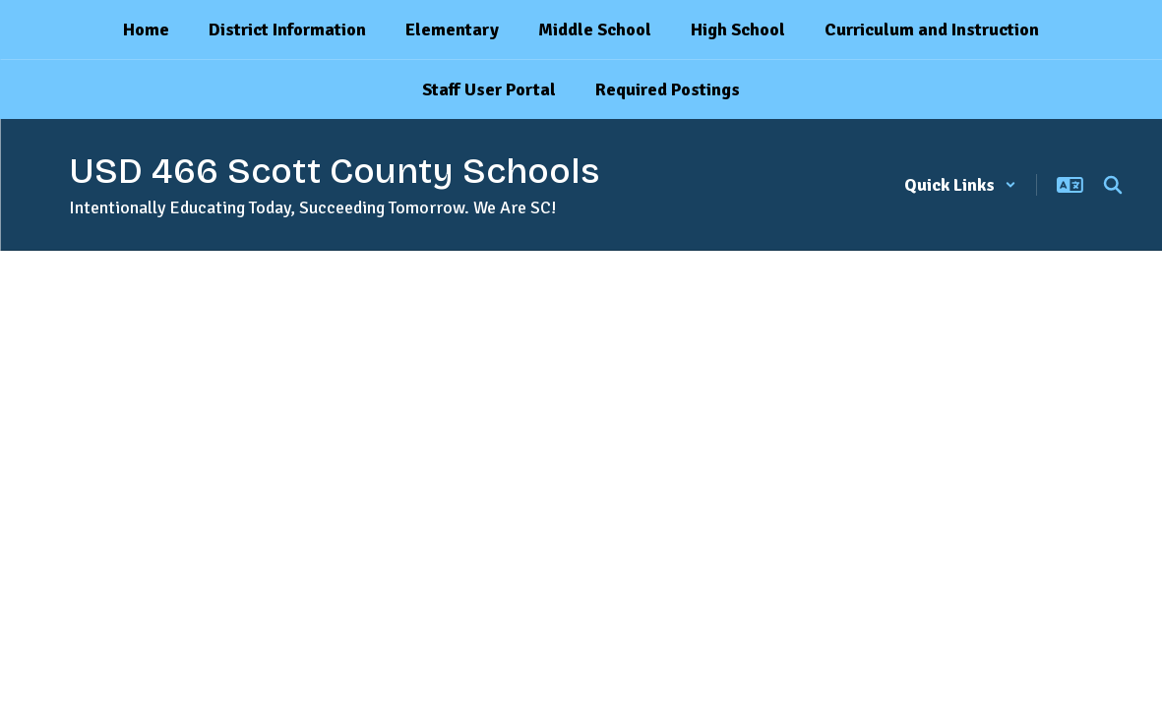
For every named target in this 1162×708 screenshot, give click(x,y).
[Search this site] (1113, 185)
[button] (960, 185)
